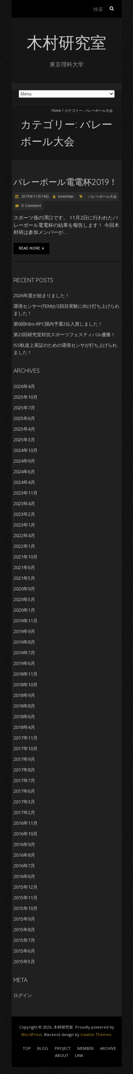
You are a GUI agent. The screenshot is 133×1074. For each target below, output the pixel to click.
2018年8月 (24, 706)
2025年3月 (24, 439)
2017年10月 (25, 748)
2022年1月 (24, 546)
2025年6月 (24, 418)
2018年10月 (25, 684)
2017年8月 (24, 770)
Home (56, 110)
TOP (27, 1048)
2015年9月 (24, 919)
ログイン (22, 995)
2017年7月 (24, 780)
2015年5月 (24, 961)
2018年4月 (24, 727)
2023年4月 (24, 503)
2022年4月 (24, 535)
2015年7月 (24, 940)
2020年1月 (24, 610)
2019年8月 (24, 642)
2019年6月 (24, 663)
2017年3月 (24, 801)
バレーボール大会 (102, 196)
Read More (31, 248)
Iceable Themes (96, 1034)
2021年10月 (25, 557)
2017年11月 (25, 738)
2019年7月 (24, 652)
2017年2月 (24, 812)
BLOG (42, 1048)
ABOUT (61, 1055)
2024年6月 (24, 471)
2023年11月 (25, 493)
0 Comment (31, 205)
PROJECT (63, 1048)
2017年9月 (24, 759)
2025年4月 (24, 429)
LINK (79, 1055)
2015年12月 (25, 887)
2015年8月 (24, 929)
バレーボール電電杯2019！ (65, 181)
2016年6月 (24, 876)
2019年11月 (25, 620)
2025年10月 (25, 397)
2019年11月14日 (34, 196)
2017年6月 (24, 791)
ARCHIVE (108, 1048)
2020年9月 (24, 588)
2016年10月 (25, 833)
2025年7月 (24, 407)
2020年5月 (24, 599)
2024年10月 (25, 450)
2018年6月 (24, 716)
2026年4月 (24, 386)
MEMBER (85, 1048)
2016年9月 (24, 844)
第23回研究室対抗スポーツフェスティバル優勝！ (64, 334)
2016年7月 (24, 865)
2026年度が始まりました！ (41, 295)
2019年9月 (24, 631)
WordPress (31, 1034)
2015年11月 (25, 897)
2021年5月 (24, 578)
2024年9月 (24, 461)
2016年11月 (25, 823)
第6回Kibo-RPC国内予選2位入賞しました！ (57, 324)
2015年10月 (25, 908)
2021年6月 (24, 567)
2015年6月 (24, 951)
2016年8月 (24, 855)
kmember (66, 196)
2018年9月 (24, 695)
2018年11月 (25, 674)
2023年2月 (24, 514)
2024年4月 (24, 482)
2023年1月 (24, 525)
